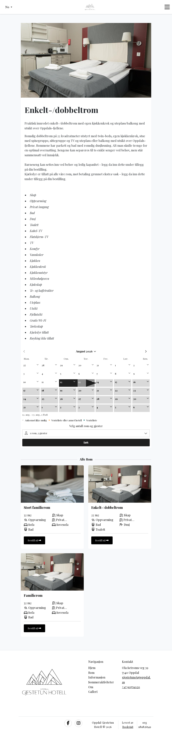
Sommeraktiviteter (101, 682)
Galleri (92, 692)
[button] (8, 7)
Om (90, 687)
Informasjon (96, 677)
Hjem (91, 668)
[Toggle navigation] (167, 7)
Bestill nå (34, 540)
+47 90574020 (131, 687)
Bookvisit (127, 727)
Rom (91, 673)
